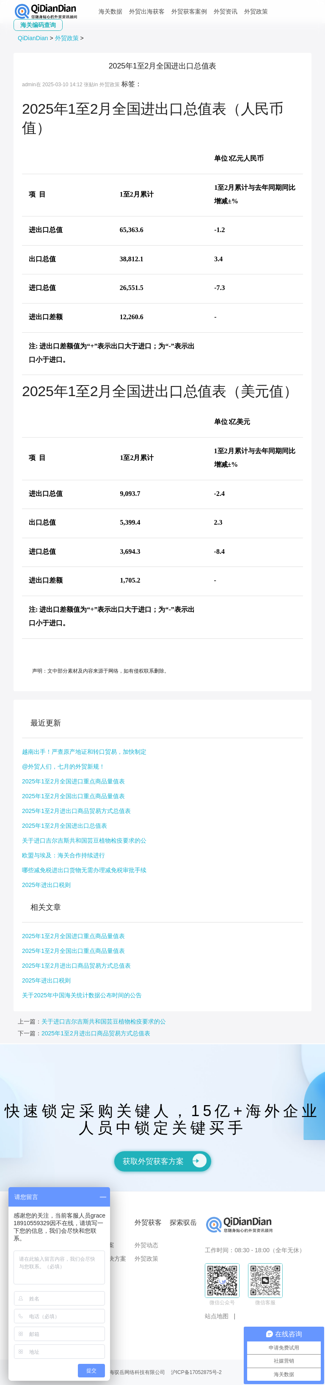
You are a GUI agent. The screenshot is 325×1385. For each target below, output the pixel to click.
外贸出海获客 (147, 11)
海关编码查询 (38, 25)
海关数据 (110, 11)
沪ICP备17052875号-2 (196, 1372)
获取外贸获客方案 (165, 1160)
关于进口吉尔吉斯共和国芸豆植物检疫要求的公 (84, 840)
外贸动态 (146, 1245)
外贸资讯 (225, 11)
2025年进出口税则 (46, 884)
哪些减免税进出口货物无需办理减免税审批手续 (84, 870)
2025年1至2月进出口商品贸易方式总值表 (76, 810)
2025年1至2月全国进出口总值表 (64, 825)
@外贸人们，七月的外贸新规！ (63, 766)
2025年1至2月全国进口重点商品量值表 (73, 781)
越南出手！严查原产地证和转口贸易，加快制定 (84, 751)
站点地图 (217, 1316)
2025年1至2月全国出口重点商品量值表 (73, 796)
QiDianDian (33, 38)
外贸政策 (256, 11)
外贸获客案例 (189, 11)
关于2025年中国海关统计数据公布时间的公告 (82, 995)
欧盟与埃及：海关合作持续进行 (63, 855)
